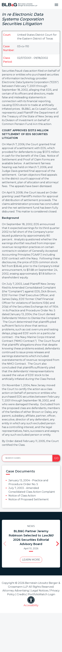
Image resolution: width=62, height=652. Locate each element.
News (30, 526)
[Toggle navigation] (56, 4)
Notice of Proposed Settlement (28, 499)
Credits (21, 598)
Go (56, 458)
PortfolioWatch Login (41, 598)
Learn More (30, 559)
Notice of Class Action (22, 495)
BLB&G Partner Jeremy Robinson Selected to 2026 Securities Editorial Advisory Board (30, 537)
